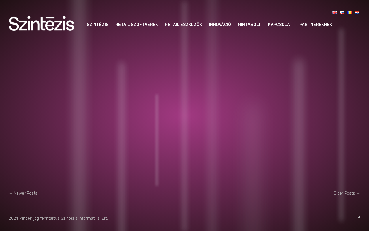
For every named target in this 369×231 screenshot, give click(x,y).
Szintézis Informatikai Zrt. (84, 218)
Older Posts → (347, 193)
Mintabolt (249, 24)
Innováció (220, 24)
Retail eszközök (183, 24)
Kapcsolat (280, 24)
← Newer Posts (23, 193)
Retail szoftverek (136, 24)
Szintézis (97, 24)
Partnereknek (316, 24)
